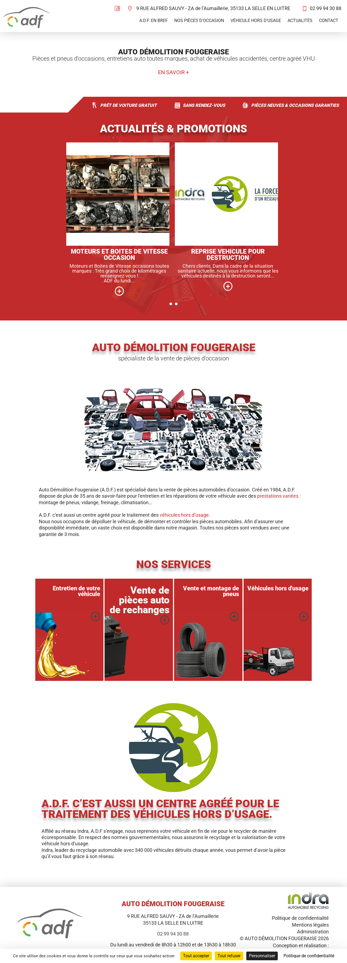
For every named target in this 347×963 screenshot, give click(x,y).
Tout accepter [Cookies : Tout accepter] (196, 955)
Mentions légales (310, 925)
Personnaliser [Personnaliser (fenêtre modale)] (262, 955)
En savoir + (173, 72)
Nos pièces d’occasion (199, 20)
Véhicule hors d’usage (256, 20)
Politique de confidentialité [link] (308, 955)
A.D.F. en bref (153, 20)
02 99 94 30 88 (325, 8)
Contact (328, 20)
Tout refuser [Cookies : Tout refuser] (229, 955)
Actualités (300, 20)
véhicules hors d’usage (184, 515)
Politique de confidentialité (300, 918)
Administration (313, 931)
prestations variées (277, 496)
